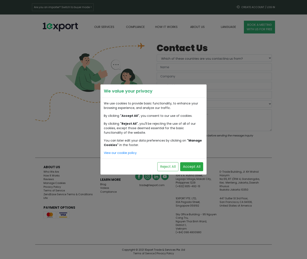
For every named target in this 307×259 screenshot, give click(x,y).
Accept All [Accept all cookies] (191, 166)
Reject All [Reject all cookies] (168, 166)
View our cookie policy (120, 153)
